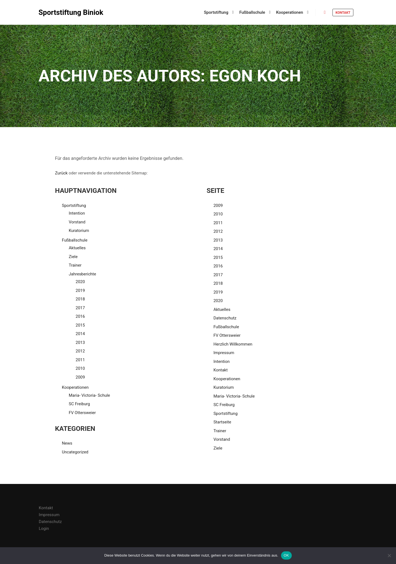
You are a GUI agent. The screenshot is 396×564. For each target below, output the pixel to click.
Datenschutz (225, 318)
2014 (80, 333)
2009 (80, 377)
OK (286, 555)
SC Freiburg (79, 403)
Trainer (75, 265)
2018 (80, 299)
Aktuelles (77, 247)
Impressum (223, 352)
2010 (80, 368)
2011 (80, 359)
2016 (80, 316)
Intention (77, 213)
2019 (80, 290)
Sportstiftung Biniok (66, 12)
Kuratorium (79, 230)
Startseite (222, 422)
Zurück (61, 173)
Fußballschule (74, 240)
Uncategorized (75, 452)
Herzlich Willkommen (232, 344)
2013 (80, 342)
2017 (80, 307)
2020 (80, 281)
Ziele (73, 256)
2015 (80, 325)
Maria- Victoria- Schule (89, 395)
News (67, 443)
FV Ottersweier (82, 412)
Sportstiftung (74, 205)
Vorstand (77, 222)
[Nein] (389, 555)
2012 (80, 351)
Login (44, 528)
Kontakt (343, 13)
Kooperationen (75, 387)
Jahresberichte (82, 274)
